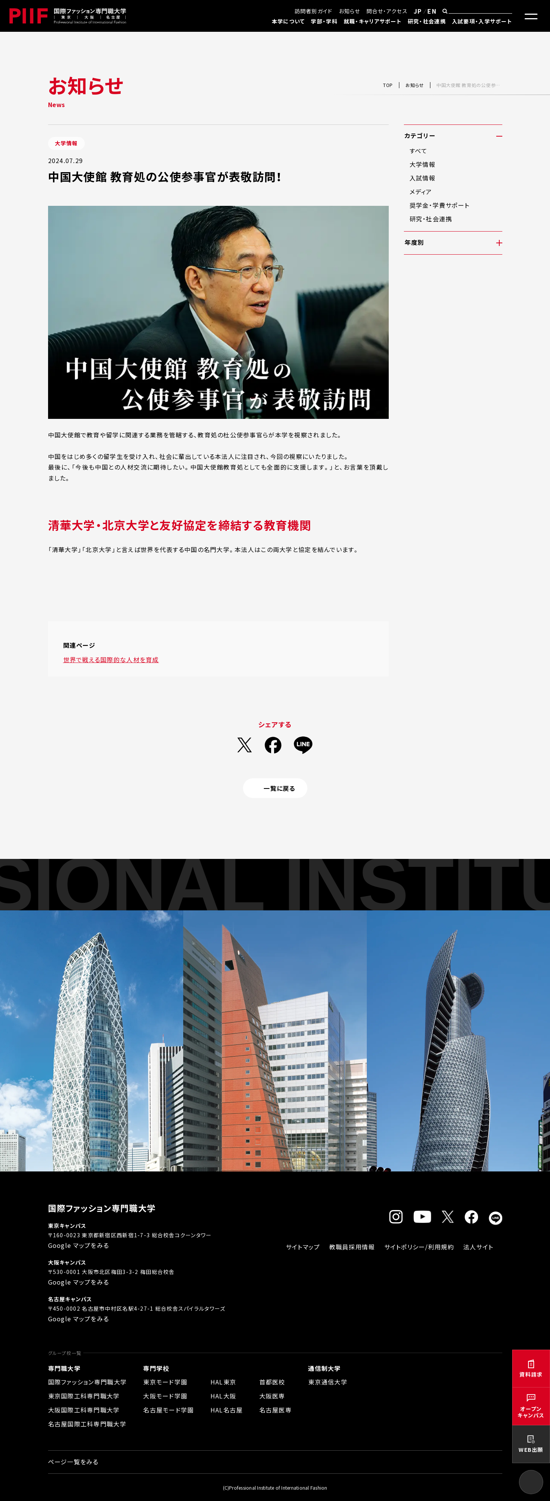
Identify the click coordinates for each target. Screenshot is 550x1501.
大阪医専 (272, 1395)
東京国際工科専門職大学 (84, 1395)
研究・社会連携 (427, 21)
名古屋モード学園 (168, 1409)
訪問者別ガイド (313, 11)
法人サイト (478, 1246)
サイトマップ (303, 1246)
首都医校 (272, 1381)
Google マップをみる (78, 1245)
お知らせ (349, 11)
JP (418, 11)
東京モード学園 (165, 1381)
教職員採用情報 (352, 1246)
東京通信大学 (327, 1381)
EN (431, 11)
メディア (421, 191)
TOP (388, 85)
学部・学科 (324, 21)
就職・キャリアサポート (373, 21)
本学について (288, 21)
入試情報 (423, 178)
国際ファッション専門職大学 (87, 1381)
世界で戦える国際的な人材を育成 (111, 659)
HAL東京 (223, 1381)
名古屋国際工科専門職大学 (87, 1423)
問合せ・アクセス (387, 11)
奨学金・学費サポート (440, 205)
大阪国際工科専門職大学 (84, 1409)
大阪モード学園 (165, 1395)
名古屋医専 (275, 1409)
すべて (419, 151)
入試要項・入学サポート (482, 21)
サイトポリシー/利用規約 (419, 1246)
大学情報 (423, 164)
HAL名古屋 (226, 1409)
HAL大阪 (223, 1395)
